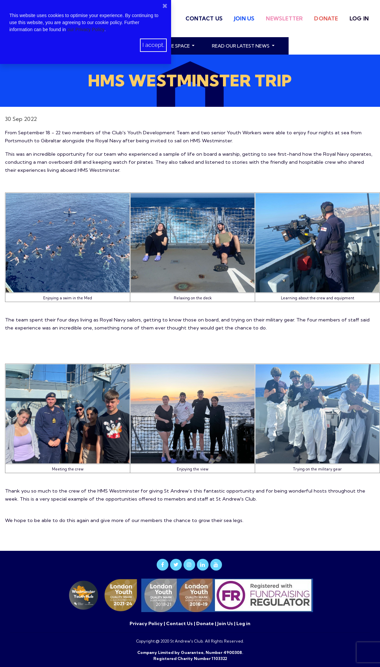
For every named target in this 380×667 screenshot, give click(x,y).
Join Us (244, 18)
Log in (359, 18)
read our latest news (241, 46)
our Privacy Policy (85, 29)
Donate (326, 18)
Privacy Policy (147, 623)
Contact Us (204, 18)
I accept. (153, 45)
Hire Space (177, 46)
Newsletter (284, 18)
